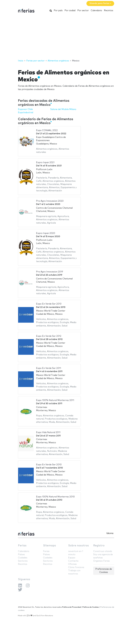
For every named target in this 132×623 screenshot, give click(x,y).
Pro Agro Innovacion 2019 (49, 272)
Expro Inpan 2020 (45, 233)
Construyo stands (102, 551)
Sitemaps (49, 545)
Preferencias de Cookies (103, 570)
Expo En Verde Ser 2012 (48, 336)
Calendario (96, 10)
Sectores (23, 561)
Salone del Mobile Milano (63, 109)
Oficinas (72, 564)
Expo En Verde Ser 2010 (49, 465)
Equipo (71, 558)
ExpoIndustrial (25, 113)
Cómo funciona (76, 567)
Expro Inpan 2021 (45, 162)
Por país (58, 10)
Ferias (22, 545)
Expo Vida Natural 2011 (48, 432)
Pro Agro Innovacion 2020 (50, 201)
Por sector (83, 10)
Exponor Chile (25, 109)
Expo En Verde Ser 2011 (48, 368)
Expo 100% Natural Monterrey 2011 (55, 400)
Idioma (109, 533)
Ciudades (22, 558)
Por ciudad (70, 10)
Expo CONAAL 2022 (47, 130)
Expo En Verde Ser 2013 (48, 304)
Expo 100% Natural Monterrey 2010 (55, 497)
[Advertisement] (66, 36)
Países (21, 554)
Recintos (108, 10)
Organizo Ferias (101, 561)
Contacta (73, 561)
